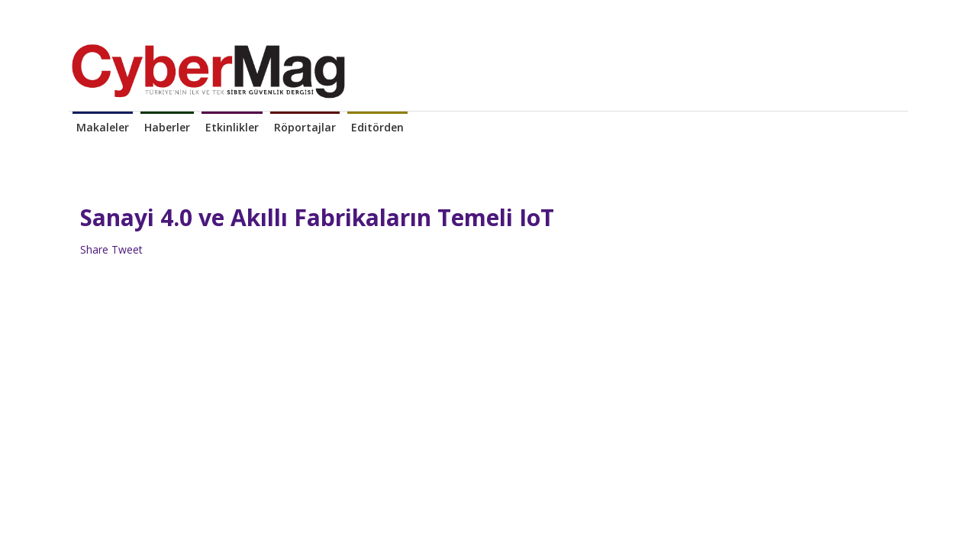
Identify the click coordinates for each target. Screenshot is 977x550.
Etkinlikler (232, 127)
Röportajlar (305, 127)
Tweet (127, 249)
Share (94, 249)
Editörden (377, 127)
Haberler (167, 127)
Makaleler (102, 127)
